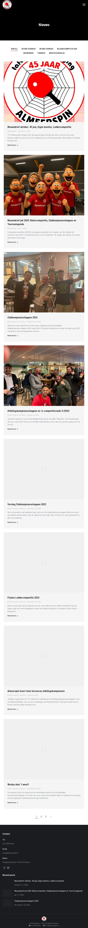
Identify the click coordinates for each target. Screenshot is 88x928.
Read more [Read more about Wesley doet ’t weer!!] (13, 803)
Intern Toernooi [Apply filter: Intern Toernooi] (46, 49)
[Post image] (7, 883)
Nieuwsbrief (12, 131)
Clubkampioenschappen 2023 (23, 317)
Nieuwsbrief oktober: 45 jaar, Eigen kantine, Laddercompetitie (39, 126)
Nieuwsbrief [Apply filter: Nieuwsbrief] (28, 53)
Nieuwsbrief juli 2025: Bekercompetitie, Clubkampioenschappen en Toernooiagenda (48, 891)
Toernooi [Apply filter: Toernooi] (41, 53)
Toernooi (22, 322)
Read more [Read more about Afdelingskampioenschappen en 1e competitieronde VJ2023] (13, 429)
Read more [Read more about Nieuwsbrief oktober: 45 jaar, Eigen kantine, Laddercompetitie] (13, 145)
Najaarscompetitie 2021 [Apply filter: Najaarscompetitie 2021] (67, 49)
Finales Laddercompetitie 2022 (23, 597)
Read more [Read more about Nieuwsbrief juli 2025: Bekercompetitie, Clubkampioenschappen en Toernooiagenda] (13, 242)
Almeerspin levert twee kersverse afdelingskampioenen (36, 691)
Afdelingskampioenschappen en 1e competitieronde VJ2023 (38, 410)
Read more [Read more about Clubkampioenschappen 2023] (13, 336)
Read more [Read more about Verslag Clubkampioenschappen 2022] (13, 522)
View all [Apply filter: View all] (14, 49)
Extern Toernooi (13, 415)
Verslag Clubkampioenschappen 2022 (27, 504)
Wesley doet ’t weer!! (19, 784)
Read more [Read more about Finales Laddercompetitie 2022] (13, 616)
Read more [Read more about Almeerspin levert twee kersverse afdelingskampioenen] (13, 709)
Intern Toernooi (13, 322)
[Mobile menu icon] (84, 4)
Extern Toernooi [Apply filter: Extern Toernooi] (29, 49)
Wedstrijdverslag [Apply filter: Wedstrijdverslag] (57, 53)
